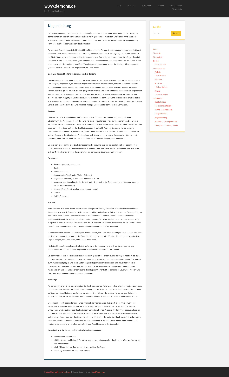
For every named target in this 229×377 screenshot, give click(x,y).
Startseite (132, 5)
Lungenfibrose (160, 114)
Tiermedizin (177, 9)
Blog (119, 5)
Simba (157, 91)
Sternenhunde (176, 5)
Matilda (161, 5)
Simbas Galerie (162, 94)
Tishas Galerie (162, 87)
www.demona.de (60, 6)
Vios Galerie (161, 75)
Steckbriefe (146, 5)
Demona (158, 79)
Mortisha (158, 83)
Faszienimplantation (163, 106)
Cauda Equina (160, 102)
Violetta (158, 72)
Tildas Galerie (160, 64)
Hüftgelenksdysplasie (163, 110)
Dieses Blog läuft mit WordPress (57, 372)
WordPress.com (98, 372)
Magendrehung (161, 118)
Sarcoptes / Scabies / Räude (166, 125)
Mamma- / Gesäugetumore (166, 122)
